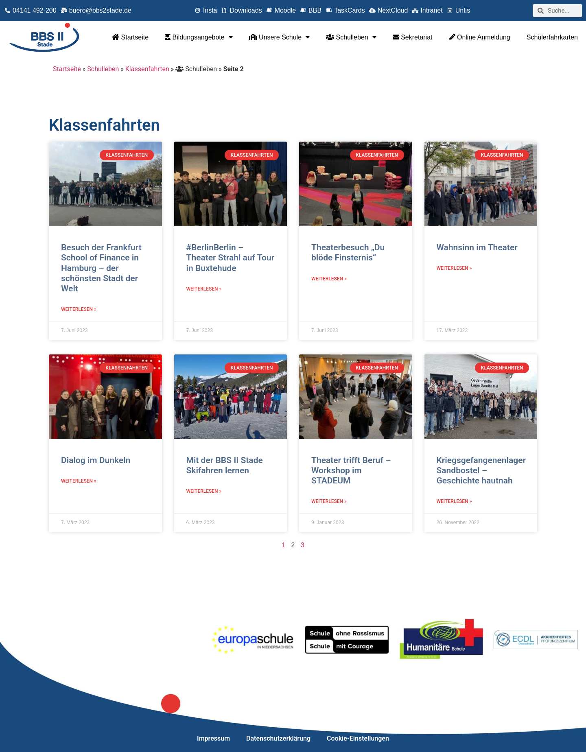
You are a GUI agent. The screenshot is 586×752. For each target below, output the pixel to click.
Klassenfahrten (147, 69)
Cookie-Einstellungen (358, 738)
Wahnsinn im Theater (477, 247)
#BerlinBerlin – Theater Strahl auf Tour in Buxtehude (230, 258)
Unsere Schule (279, 37)
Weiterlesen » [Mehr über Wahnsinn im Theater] (454, 268)
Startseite (130, 37)
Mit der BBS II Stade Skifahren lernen (224, 465)
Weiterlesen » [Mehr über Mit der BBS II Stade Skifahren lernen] (204, 491)
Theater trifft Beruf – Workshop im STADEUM (351, 470)
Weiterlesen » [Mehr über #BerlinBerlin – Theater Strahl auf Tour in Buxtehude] (204, 289)
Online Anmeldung (479, 37)
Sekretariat (413, 37)
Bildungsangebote (199, 37)
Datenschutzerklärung (278, 738)
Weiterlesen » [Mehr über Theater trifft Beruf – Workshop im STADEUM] (329, 501)
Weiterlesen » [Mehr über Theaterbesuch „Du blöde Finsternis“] (329, 279)
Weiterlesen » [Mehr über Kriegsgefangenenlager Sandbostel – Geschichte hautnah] (454, 501)
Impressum (213, 738)
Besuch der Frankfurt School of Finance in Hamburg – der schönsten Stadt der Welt (101, 268)
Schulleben (351, 37)
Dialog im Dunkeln (95, 460)
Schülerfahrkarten (552, 37)
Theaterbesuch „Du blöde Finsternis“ (348, 252)
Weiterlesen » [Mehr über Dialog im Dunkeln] (78, 481)
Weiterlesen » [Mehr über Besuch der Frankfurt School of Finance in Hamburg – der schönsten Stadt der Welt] (78, 309)
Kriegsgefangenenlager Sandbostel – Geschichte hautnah (481, 470)
